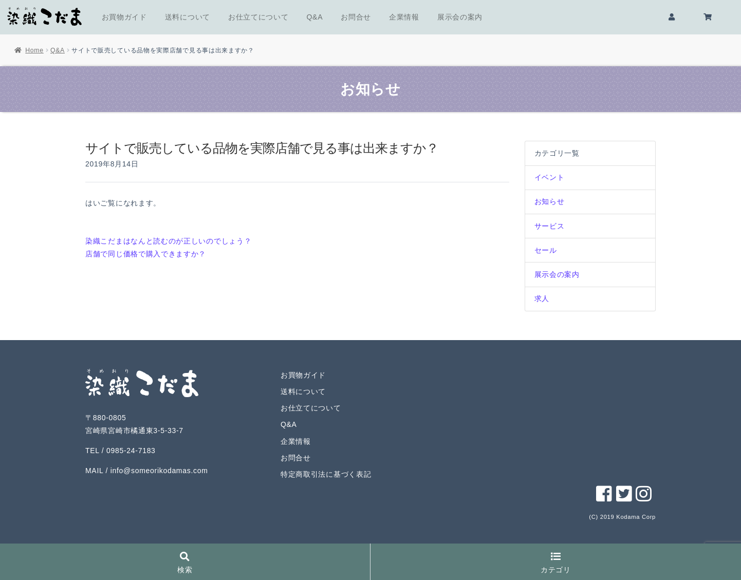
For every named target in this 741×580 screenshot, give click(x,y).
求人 (541, 298)
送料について (187, 17)
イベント (549, 177)
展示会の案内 (460, 17)
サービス (549, 226)
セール (545, 250)
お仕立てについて (258, 17)
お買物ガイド (124, 17)
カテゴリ (556, 563)
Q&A (315, 17)
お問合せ (356, 17)
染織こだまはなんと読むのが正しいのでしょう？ (168, 241)
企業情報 (404, 17)
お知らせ (549, 201)
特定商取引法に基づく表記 (326, 474)
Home (34, 50)
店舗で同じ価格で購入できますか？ (145, 254)
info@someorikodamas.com (159, 470)
